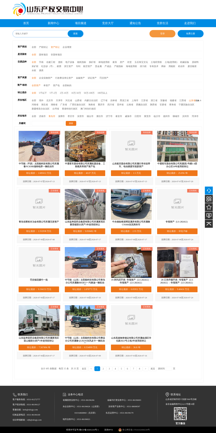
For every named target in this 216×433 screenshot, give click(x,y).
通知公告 (135, 23)
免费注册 (190, 33)
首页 (26, 23)
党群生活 (162, 23)
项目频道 (80, 23)
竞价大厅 (108, 23)
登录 (162, 33)
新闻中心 (53, 23)
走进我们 (190, 23)
